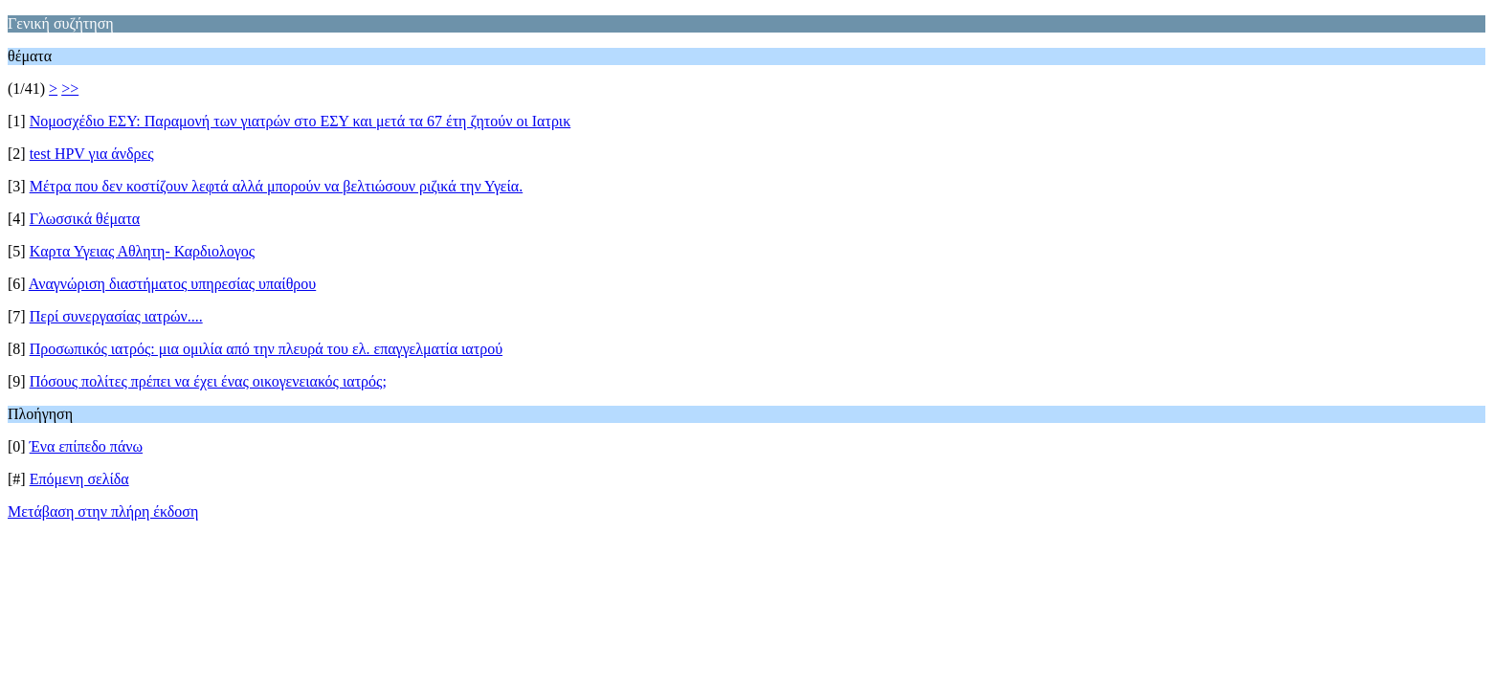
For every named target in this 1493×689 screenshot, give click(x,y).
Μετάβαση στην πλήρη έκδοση (103, 511)
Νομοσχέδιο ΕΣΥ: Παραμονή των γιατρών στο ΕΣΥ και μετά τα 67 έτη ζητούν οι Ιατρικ (300, 121)
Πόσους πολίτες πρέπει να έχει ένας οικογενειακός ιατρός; (208, 381)
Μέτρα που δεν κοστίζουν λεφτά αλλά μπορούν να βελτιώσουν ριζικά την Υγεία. (277, 186)
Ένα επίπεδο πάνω (86, 446)
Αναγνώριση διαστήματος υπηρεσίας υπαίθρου (172, 284)
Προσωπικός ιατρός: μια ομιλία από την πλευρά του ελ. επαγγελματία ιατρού (266, 349)
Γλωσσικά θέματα (85, 219)
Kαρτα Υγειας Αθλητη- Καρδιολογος (142, 251)
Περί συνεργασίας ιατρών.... (116, 316)
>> (69, 88)
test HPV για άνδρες (92, 153)
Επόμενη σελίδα (79, 479)
